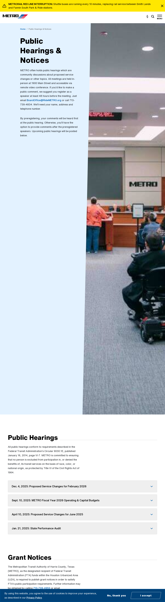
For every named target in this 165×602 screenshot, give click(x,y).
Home (23, 29)
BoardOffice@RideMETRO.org (44, 100)
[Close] (162, 6)
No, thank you (116, 595)
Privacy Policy (34, 597)
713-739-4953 (41, 588)
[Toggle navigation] (159, 16)
